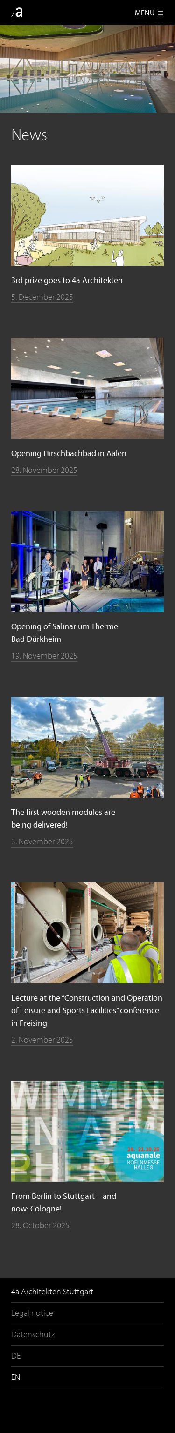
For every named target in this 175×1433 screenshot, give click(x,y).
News (29, 134)
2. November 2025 (42, 1039)
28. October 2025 (40, 1225)
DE (16, 1355)
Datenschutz (33, 1334)
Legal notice (32, 1312)
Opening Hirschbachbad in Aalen (68, 453)
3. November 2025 (42, 841)
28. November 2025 (44, 469)
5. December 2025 (42, 296)
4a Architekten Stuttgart (52, 1291)
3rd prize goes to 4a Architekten (67, 280)
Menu (149, 12)
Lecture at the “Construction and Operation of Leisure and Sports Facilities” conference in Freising (86, 1010)
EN (15, 1377)
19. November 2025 (44, 655)
